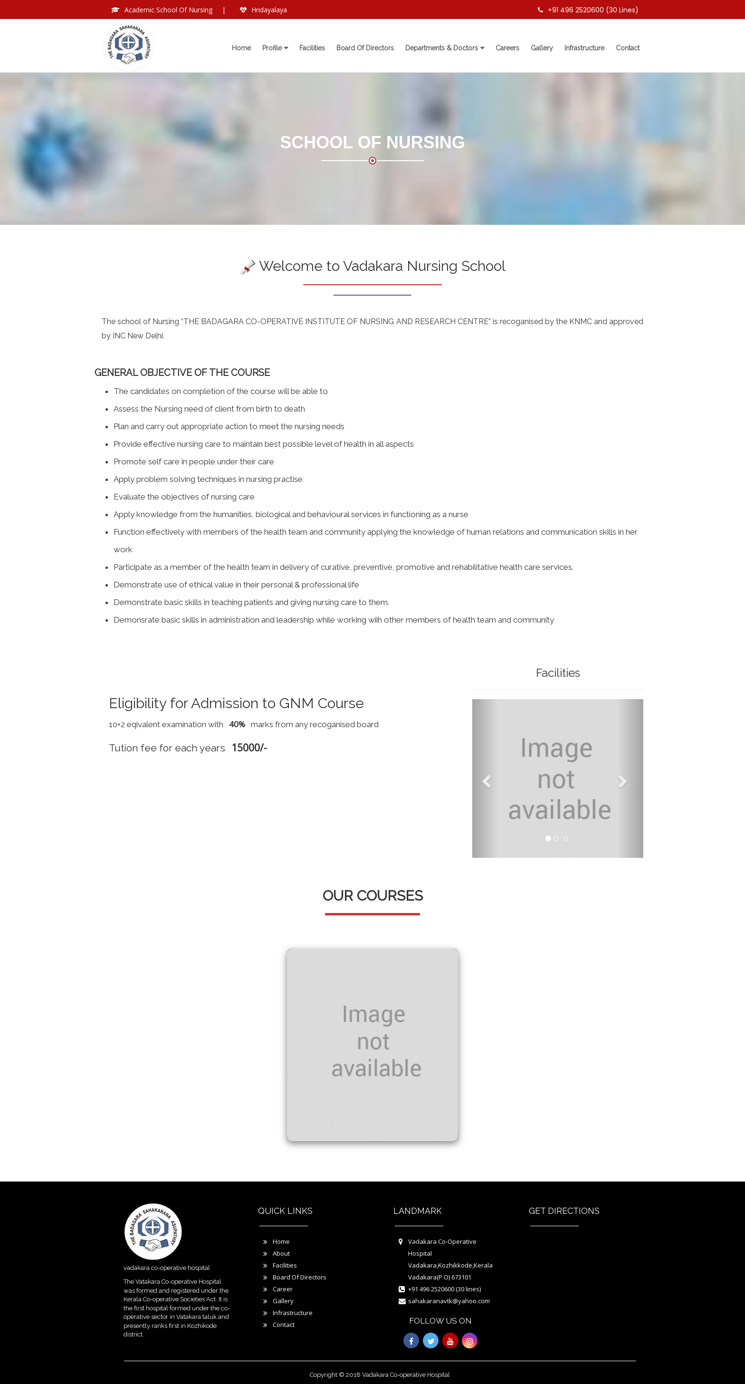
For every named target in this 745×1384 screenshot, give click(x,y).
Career (283, 1289)
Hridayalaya (269, 9)
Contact (628, 48)
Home (241, 48)
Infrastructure (584, 48)
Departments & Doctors (441, 48)
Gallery (542, 48)
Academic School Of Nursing (168, 9)
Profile (272, 48)
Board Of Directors (299, 1277)
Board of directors (365, 48)
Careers (507, 48)
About (281, 1253)
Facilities (312, 48)
